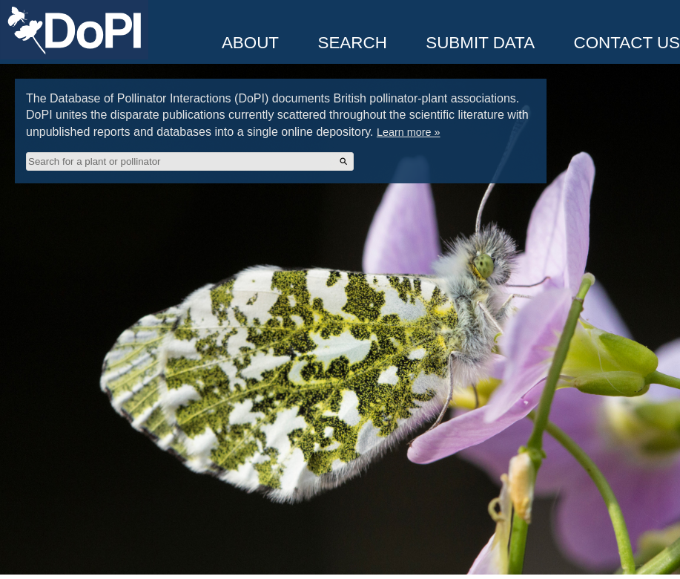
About (250, 43)
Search (351, 43)
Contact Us (627, 43)
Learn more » (408, 132)
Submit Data (480, 43)
